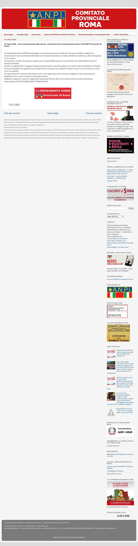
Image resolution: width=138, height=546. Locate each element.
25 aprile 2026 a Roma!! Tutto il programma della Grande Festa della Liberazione (124, 353)
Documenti (36, 34)
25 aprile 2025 (112, 181)
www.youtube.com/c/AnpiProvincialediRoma (78, 528)
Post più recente (12, 113)
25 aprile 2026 (22, 34)
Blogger (82, 537)
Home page (8, 34)
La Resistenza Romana (115, 471)
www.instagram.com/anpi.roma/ (118, 247)
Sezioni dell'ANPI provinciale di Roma (59, 34)
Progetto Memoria (113, 446)
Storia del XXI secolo (114, 474)
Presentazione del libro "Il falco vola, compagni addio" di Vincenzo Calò (124, 410)
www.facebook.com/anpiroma (117, 238)
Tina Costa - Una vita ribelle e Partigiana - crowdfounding (117, 177)
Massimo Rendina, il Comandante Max (94, 34)
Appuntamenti (111, 161)
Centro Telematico (121, 34)
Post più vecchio (94, 113)
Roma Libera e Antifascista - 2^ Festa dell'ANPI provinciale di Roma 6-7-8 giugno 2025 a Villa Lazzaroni (120, 171)
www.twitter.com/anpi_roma (116, 241)
